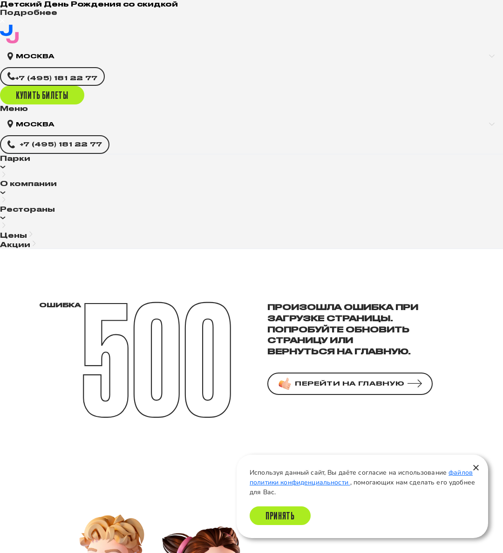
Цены (13, 235)
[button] (251, 167)
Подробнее (28, 12)
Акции (15, 245)
